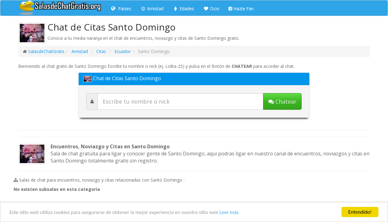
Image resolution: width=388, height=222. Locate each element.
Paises (121, 8)
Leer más (228, 213)
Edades (183, 8)
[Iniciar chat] (282, 101)
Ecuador (122, 51)
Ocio (211, 8)
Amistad (151, 8)
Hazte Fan (241, 8)
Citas (100, 51)
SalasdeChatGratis (46, 51)
